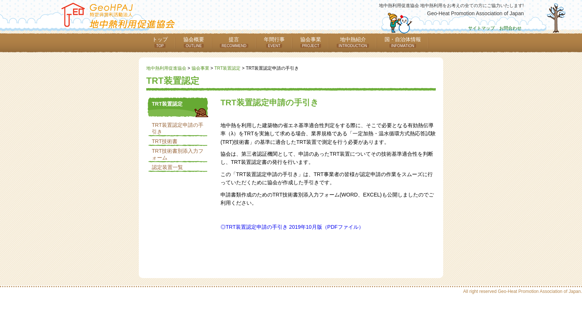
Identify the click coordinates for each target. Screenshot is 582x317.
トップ (160, 42)
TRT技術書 (164, 141)
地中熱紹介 (353, 42)
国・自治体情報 (403, 42)
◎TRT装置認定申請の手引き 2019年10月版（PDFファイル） (292, 227)
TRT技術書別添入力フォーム (177, 154)
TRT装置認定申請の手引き (177, 128)
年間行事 (274, 42)
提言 (234, 42)
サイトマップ (481, 28)
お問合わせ (510, 28)
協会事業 (310, 42)
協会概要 (193, 42)
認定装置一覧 (167, 167)
